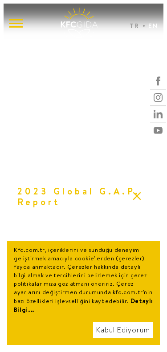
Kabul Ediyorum (123, 330)
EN (153, 25)
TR (134, 25)
